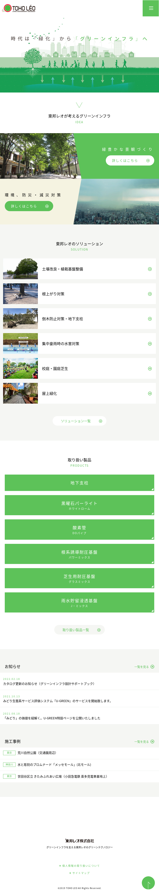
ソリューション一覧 (81, 420)
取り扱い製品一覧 (82, 629)
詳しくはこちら (131, 160)
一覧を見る (144, 667)
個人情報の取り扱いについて (79, 866)
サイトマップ (79, 873)
